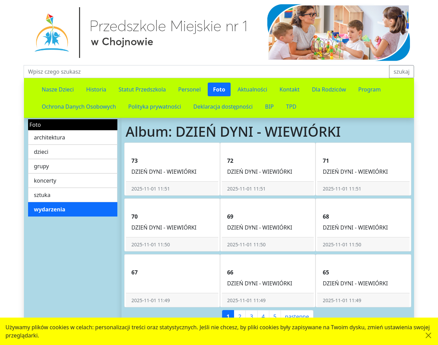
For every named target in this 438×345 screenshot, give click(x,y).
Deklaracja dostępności (223, 106)
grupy (41, 166)
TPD (291, 106)
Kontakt (290, 89)
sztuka (42, 195)
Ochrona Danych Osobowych (79, 106)
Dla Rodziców (329, 89)
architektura (49, 137)
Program (369, 89)
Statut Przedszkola (142, 89)
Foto (219, 89)
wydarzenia (49, 209)
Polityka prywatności (154, 106)
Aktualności (252, 89)
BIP (269, 106)
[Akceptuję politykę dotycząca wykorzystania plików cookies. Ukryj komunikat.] (428, 335)
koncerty (45, 180)
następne (297, 316)
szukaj (402, 71)
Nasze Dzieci (58, 89)
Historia (96, 89)
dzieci (41, 152)
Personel (189, 89)
